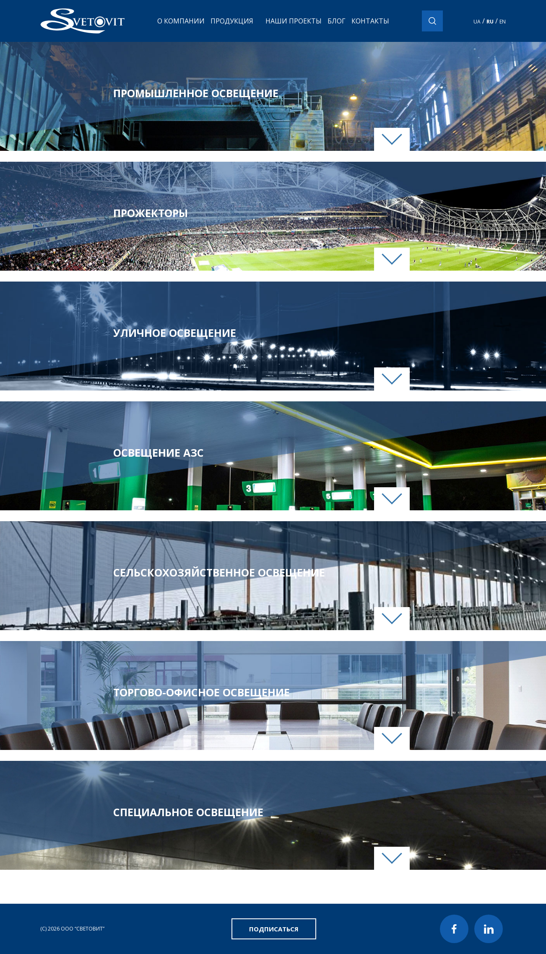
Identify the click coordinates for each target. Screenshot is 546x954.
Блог (337, 21)
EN (502, 21)
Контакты (370, 21)
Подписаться (274, 929)
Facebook (454, 929)
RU (490, 21)
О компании (181, 21)
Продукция (232, 21)
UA (477, 21)
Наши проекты (293, 21)
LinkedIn (488, 929)
